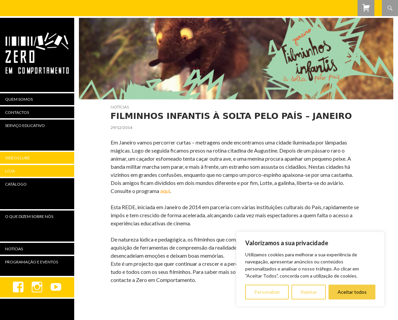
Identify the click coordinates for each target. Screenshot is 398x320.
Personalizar (267, 292)
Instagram (37, 287)
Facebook (18, 287)
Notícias (120, 106)
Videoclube (17, 157)
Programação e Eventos (31, 261)
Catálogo (16, 184)
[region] (310, 269)
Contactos (17, 112)
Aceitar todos (352, 292)
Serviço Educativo (25, 125)
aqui (165, 191)
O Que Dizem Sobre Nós (29, 216)
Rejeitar (309, 292)
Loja (10, 170)
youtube (56, 287)
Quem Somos (19, 99)
